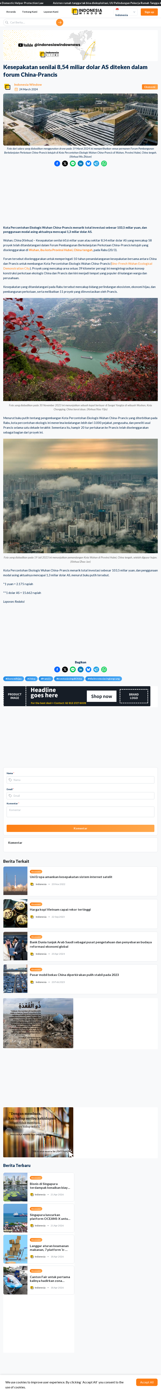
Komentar (13, 803)
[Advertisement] (80, 196)
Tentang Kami (29, 11)
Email (10, 789)
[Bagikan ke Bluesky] (88, 163)
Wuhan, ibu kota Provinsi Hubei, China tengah (61, 250)
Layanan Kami (51, 11)
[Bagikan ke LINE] (73, 163)
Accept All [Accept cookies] (147, 1382)
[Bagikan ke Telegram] (96, 163)
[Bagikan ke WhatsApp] (104, 163)
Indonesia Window (28, 84)
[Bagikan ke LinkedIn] (81, 163)
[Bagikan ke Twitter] (65, 163)
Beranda (11, 11)
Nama (10, 773)
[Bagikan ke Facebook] (57, 163)
